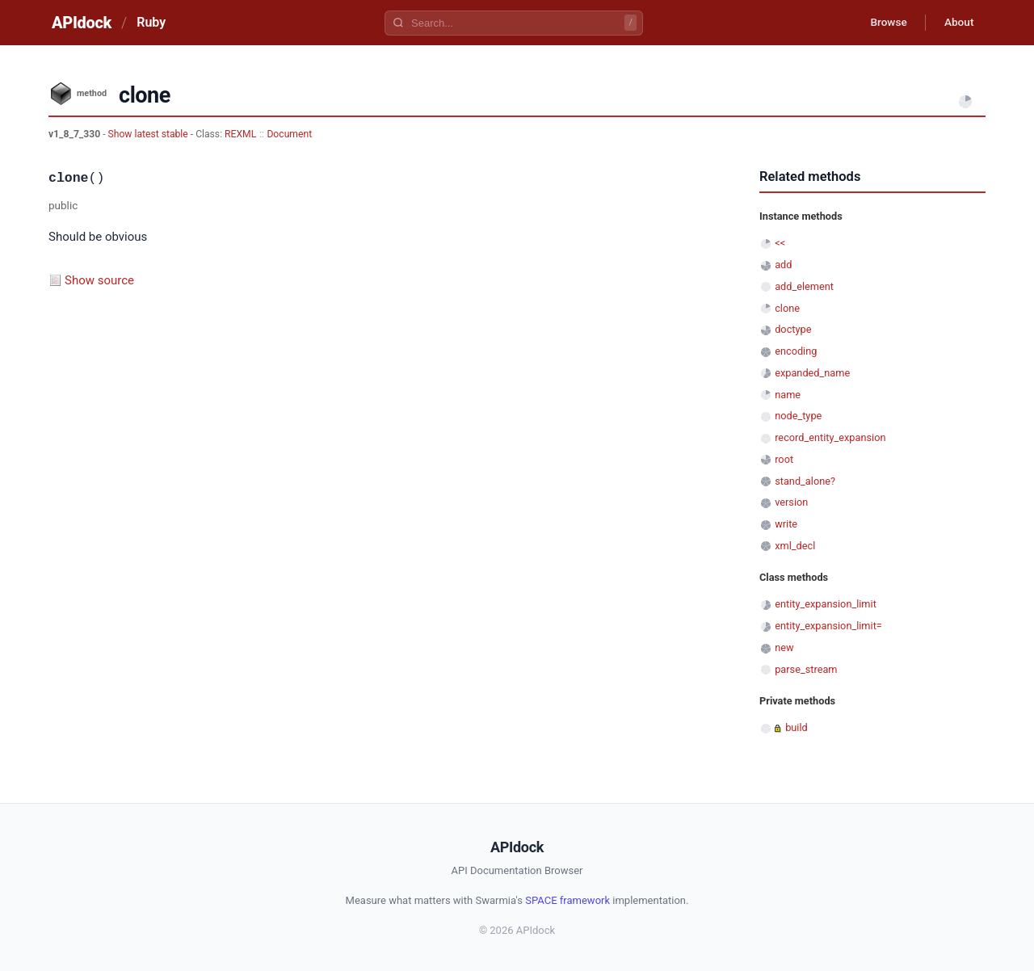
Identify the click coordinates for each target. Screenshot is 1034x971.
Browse (884, 22)
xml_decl (795, 546)
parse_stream (806, 669)
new (784, 647)
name (788, 395)
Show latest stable (149, 134)
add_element (804, 286)
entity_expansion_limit (825, 604)
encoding (796, 351)
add (783, 265)
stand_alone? (805, 481)
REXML (240, 134)
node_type (798, 416)
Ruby (151, 22)
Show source (99, 280)
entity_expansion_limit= (828, 626)
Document (289, 134)
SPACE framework (567, 900)
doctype (793, 329)
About (957, 22)
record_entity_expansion (830, 437)
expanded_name (812, 373)
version (791, 502)
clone (787, 308)
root (784, 459)
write (786, 524)
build (796, 727)
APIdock (81, 22)
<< (780, 243)
